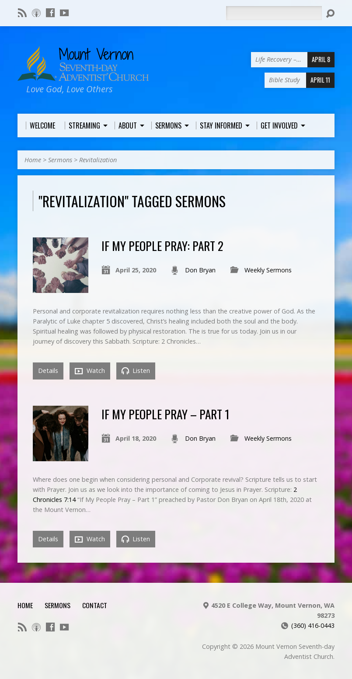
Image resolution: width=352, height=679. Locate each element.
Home (32, 160)
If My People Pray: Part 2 (162, 245)
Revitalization (98, 160)
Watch (90, 370)
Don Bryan (200, 270)
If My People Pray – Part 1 (165, 414)
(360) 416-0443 (313, 625)
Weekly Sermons (268, 270)
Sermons (60, 160)
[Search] (274, 13)
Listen (136, 370)
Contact (94, 605)
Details (48, 370)
